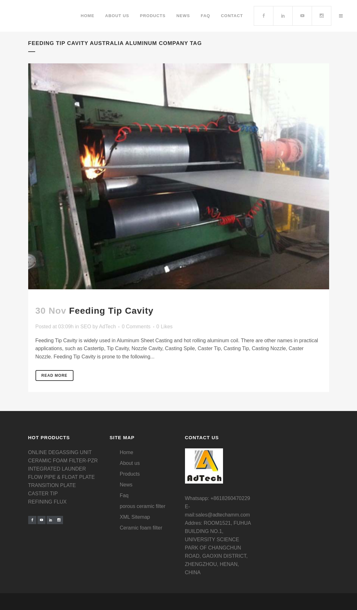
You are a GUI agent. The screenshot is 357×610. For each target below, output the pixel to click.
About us (130, 463)
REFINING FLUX (47, 501)
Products (130, 474)
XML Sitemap (135, 517)
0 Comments (136, 326)
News (126, 484)
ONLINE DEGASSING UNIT (60, 452)
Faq (124, 495)
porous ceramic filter (142, 506)
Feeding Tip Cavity (111, 311)
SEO (85, 326)
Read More (54, 375)
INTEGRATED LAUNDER (57, 469)
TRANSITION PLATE (52, 485)
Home (126, 452)
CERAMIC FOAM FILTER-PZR (63, 460)
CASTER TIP (43, 493)
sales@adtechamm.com (222, 514)
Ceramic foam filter (141, 527)
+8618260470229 (230, 498)
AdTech (107, 326)
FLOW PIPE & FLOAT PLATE (61, 477)
